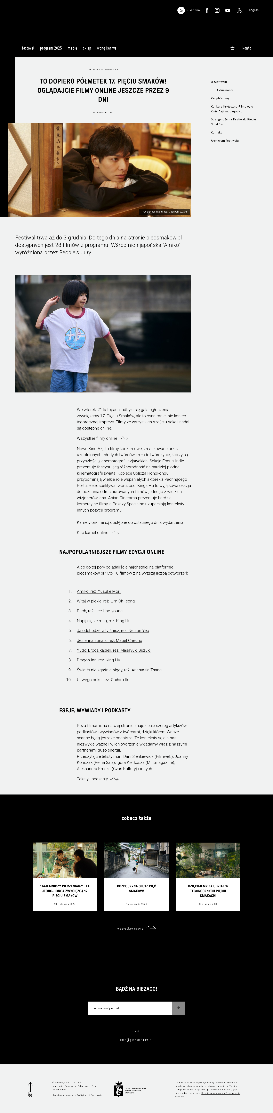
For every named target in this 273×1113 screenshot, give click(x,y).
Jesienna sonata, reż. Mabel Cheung (109, 640)
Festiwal (28, 48)
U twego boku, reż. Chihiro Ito (103, 679)
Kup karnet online (92, 532)
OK (178, 1008)
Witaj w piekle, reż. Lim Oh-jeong (106, 601)
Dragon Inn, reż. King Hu (98, 660)
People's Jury (220, 98)
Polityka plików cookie (89, 1095)
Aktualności (225, 90)
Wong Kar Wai (107, 49)
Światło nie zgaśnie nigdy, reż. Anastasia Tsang (119, 670)
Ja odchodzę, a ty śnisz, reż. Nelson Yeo (113, 630)
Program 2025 (51, 49)
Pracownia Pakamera (77, 1086)
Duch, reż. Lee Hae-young (100, 611)
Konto (246, 48)
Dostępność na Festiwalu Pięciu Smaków (233, 122)
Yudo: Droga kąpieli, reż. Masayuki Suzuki (114, 650)
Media (72, 49)
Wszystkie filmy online (97, 438)
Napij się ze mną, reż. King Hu (104, 620)
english (254, 10)
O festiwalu (219, 82)
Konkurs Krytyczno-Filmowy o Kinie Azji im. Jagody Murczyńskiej (232, 109)
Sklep (87, 49)
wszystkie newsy (130, 928)
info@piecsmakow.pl (136, 1040)
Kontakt (216, 132)
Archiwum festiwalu (225, 140)
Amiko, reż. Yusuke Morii (99, 591)
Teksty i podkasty (92, 779)
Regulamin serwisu (63, 1095)
